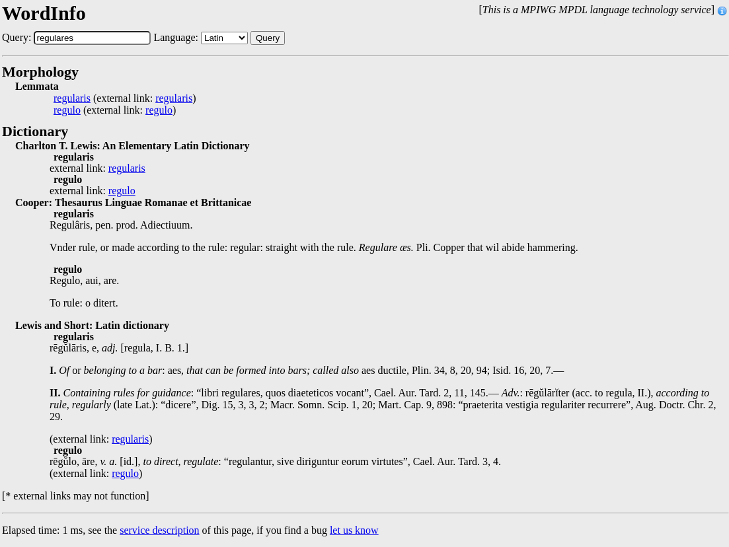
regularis (72, 98)
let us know (354, 530)
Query (268, 38)
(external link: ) (125, 98)
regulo (67, 110)
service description (159, 530)
